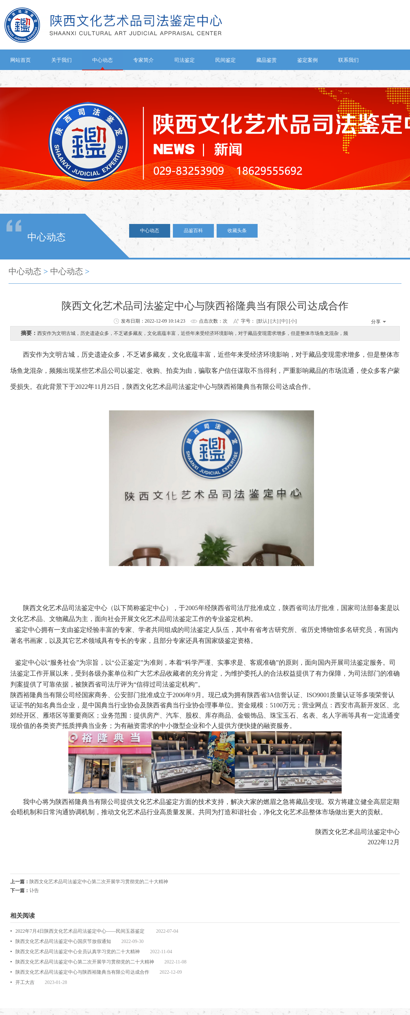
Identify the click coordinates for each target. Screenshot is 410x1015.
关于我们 (61, 60)
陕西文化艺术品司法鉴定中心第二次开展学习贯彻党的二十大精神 (98, 881)
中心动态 (102, 60)
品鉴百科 (193, 230)
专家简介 (143, 60)
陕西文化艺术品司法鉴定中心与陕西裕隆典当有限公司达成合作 (82, 972)
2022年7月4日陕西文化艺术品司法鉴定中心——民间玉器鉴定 (80, 931)
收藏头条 (237, 230)
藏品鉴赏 (266, 60)
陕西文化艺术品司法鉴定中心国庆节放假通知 (63, 941)
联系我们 (348, 60)
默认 (263, 321)
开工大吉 (25, 982)
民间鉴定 (225, 60)
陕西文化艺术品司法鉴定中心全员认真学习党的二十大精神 (77, 951)
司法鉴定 (184, 60)
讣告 (34, 890)
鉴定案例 (307, 60)
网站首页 (20, 60)
